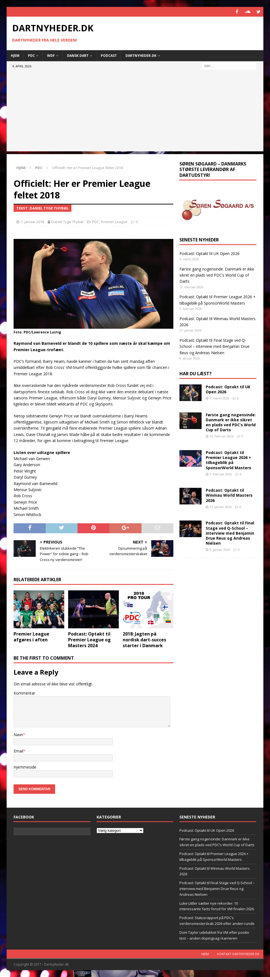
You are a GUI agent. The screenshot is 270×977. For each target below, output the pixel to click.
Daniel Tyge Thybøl (67, 221)
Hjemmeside (25, 767)
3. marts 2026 (219, 398)
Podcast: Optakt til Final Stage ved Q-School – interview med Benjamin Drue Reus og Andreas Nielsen (214, 346)
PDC (31, 55)
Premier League (114, 221)
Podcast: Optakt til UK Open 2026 (209, 253)
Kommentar (24, 693)
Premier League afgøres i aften (31, 637)
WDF (51, 55)
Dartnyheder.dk (140, 55)
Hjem (15, 55)
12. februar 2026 (221, 436)
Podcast (109, 55)
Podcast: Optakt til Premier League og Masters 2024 (89, 640)
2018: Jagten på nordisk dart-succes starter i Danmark (144, 640)
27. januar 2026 (221, 507)
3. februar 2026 (221, 474)
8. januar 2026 (220, 549)
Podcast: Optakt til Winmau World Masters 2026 (229, 495)
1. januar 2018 (32, 221)
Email (18, 751)
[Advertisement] (135, 112)
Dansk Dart (78, 55)
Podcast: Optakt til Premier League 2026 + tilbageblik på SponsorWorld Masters (228, 460)
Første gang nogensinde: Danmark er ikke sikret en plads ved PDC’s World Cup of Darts (216, 275)
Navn (18, 734)
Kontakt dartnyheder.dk (238, 954)
